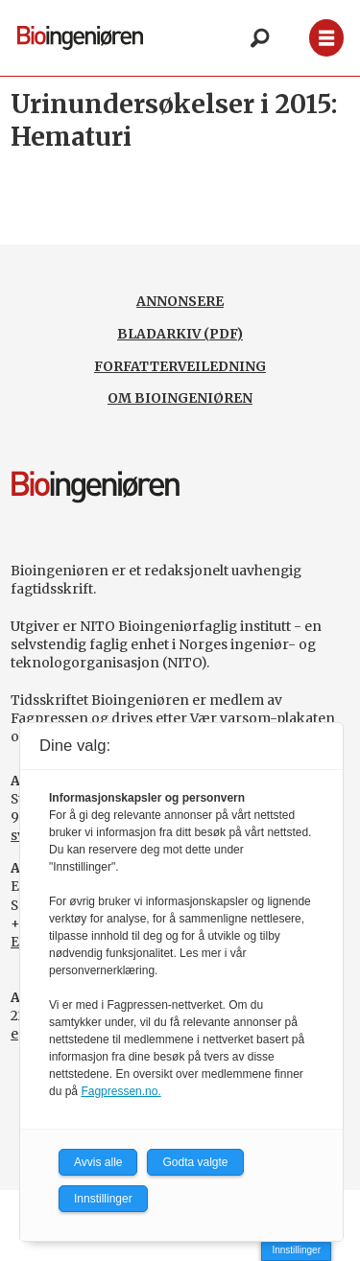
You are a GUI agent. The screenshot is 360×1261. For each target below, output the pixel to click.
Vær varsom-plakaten (262, 718)
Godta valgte (195, 1162)
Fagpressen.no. (120, 1091)
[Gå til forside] (80, 37)
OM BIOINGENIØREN (180, 398)
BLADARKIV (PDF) (180, 333)
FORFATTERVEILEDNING (180, 366)
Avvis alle (98, 1162)
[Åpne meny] (326, 38)
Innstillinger (296, 1250)
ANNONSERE (180, 301)
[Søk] (259, 38)
